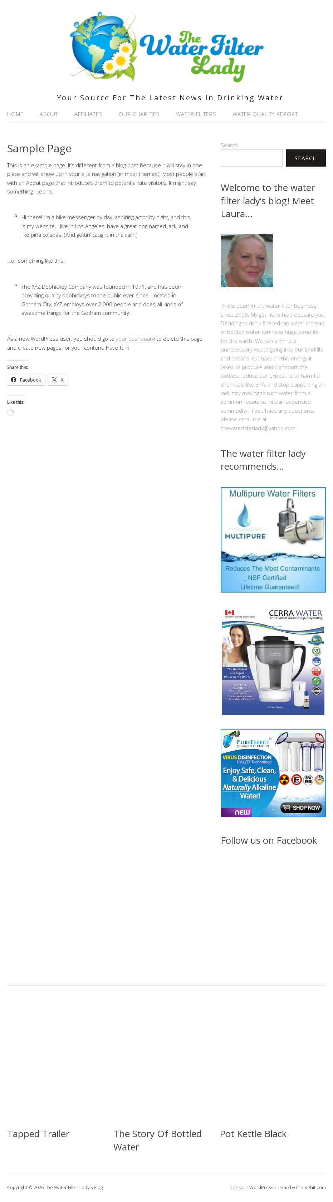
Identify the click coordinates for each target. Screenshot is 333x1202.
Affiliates (88, 114)
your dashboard (135, 338)
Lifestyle (239, 1187)
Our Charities (139, 114)
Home (15, 114)
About (49, 114)
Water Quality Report (265, 114)
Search (229, 145)
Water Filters (196, 114)
